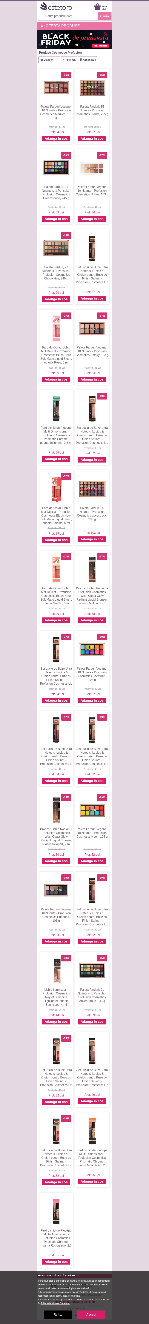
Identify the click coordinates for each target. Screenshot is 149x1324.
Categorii (49, 59)
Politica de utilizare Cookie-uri (55, 1303)
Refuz (58, 1314)
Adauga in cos (56, 138)
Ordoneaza (89, 59)
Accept (91, 1314)
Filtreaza (71, 59)
